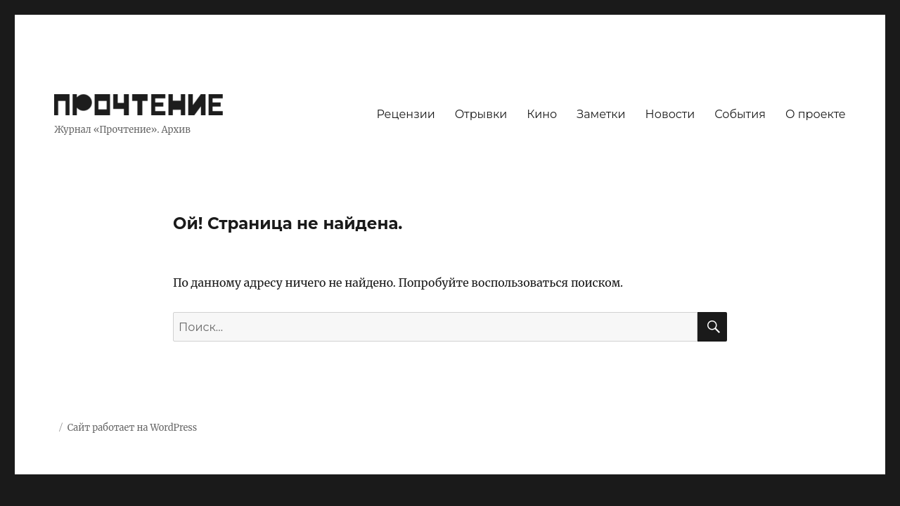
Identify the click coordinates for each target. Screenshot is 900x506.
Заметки (601, 114)
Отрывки (481, 114)
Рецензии (405, 114)
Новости (670, 114)
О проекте (815, 114)
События (740, 114)
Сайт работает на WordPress (132, 428)
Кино (542, 114)
